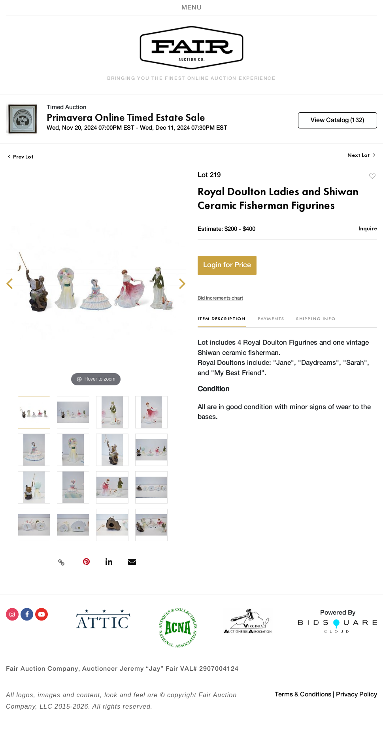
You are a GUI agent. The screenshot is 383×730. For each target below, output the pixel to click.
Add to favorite (372, 176)
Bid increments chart (220, 298)
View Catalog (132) (337, 120)
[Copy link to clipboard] (61, 561)
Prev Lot (21, 156)
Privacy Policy (356, 694)
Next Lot (361, 155)
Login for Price (227, 265)
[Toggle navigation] (191, 7)
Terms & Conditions (303, 694)
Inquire (367, 228)
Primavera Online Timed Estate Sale (126, 117)
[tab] (222, 321)
